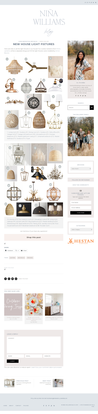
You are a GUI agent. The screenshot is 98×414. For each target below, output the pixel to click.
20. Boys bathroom (32, 221)
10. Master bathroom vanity (24, 136)
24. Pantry (34, 223)
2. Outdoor (21, 132)
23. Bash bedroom (23, 223)
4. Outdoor (42, 132)
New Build (34, 41)
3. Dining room (32, 132)
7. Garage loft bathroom (25, 134)
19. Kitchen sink (19, 221)
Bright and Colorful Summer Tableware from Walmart (33, 319)
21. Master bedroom (47, 221)
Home (5, 408)
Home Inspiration (24, 41)
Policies (26, 408)
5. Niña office (52, 132)
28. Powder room (44, 225)
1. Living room (12, 132)
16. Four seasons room (24, 219)
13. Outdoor (18, 138)
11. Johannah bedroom (43, 136)
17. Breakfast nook (39, 219)
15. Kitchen (11, 219)
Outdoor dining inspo (13, 317)
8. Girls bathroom (40, 134)
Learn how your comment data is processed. (46, 370)
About (11, 408)
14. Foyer (27, 138)
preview (30, 257)
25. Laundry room (45, 223)
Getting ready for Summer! (54, 317)
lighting (12, 257)
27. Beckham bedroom (28, 225)
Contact (18, 408)
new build (21, 257)
